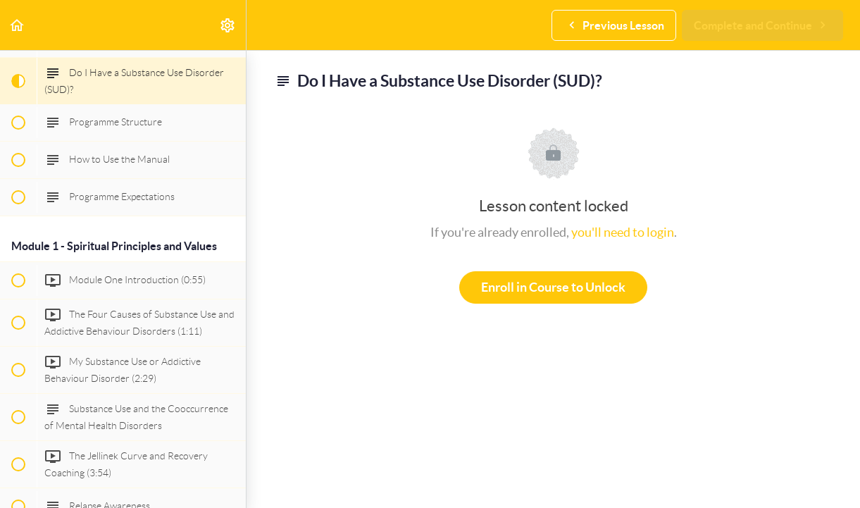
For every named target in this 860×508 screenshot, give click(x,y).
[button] (17, 25)
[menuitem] (228, 25)
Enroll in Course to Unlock (553, 287)
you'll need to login (622, 232)
